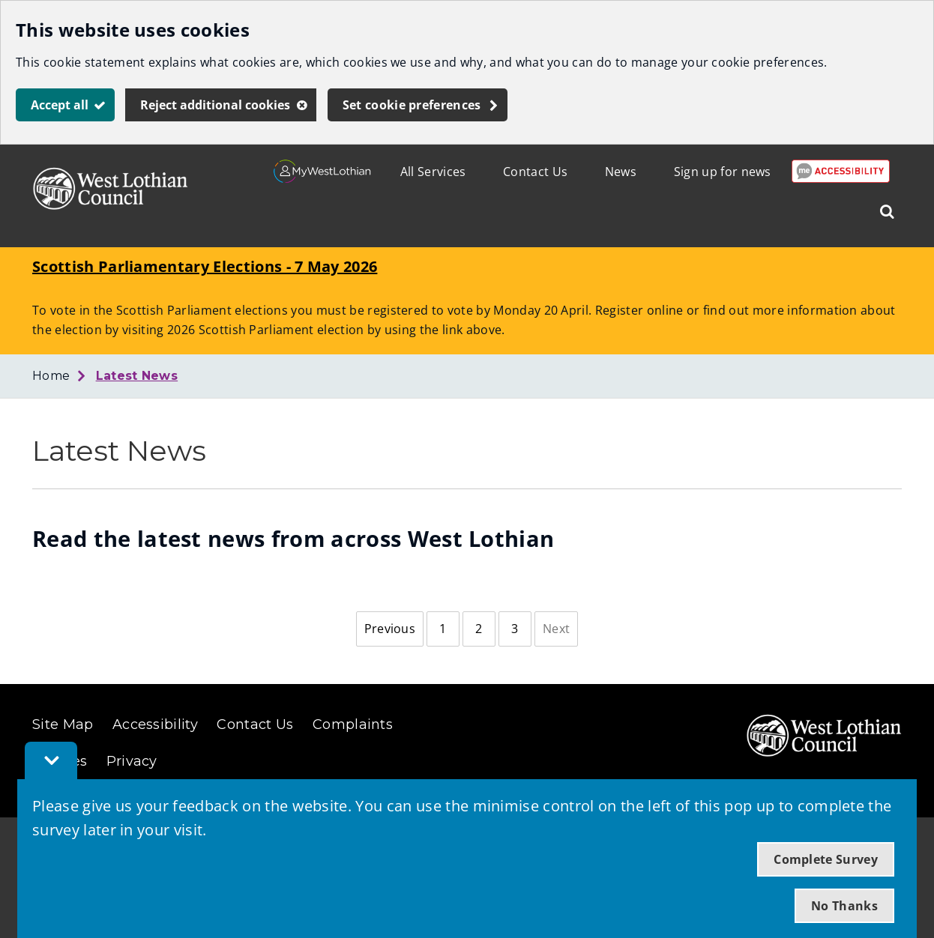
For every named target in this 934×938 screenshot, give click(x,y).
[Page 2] (479, 629)
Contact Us (535, 171)
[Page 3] (514, 629)
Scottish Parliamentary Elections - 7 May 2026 (204, 266)
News (620, 171)
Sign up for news (722, 171)
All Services (433, 171)
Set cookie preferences (412, 105)
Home (51, 376)
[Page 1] (443, 629)
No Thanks (844, 906)
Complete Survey (826, 859)
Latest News (137, 376)
